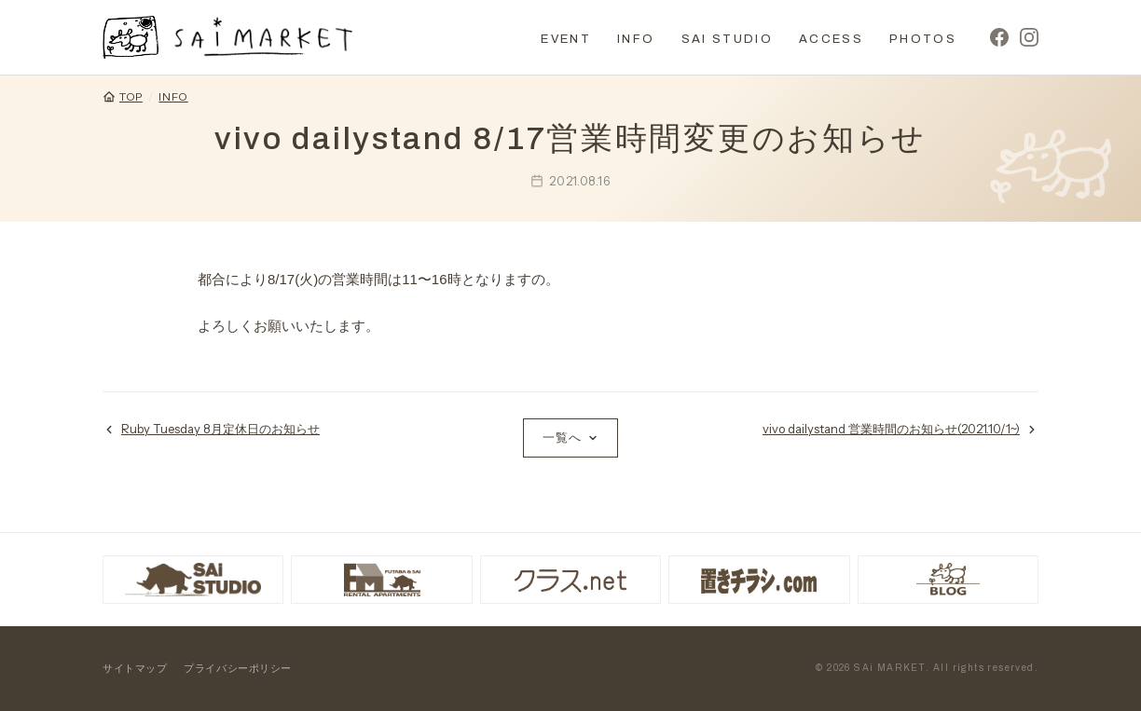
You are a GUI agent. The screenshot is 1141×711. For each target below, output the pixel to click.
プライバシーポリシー (238, 668)
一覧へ (570, 437)
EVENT (566, 39)
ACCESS (831, 39)
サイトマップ (135, 668)
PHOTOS (922, 39)
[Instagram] (1029, 37)
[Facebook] (999, 37)
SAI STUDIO (727, 39)
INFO (635, 39)
